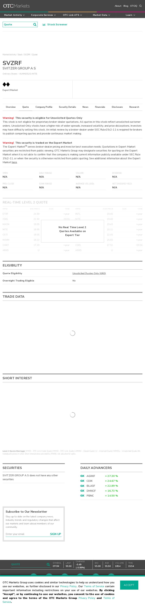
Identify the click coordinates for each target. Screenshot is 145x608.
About (118, 5)
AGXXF (91, 467)
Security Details (67, 107)
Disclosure (117, 107)
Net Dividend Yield (122, 184)
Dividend (117, 173)
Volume (80, 173)
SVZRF (27, 54)
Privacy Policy (68, 586)
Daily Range (45, 173)
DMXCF (91, 481)
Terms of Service (94, 586)
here (14, 162)
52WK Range (45, 184)
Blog (126, 5)
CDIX (90, 471)
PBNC (90, 486)
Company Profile (43, 107)
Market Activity (9, 54)
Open (5, 173)
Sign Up (55, 525)
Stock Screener (55, 24)
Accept (129, 585)
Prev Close (8, 184)
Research (134, 107)
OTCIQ (133, 5)
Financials (100, 107)
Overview (11, 107)
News (86, 107)
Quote (25, 107)
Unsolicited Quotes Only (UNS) (89, 273)
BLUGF (91, 477)
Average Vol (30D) (85, 184)
